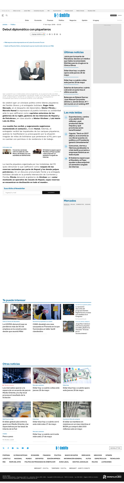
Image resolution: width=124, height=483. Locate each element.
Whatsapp (28, 448)
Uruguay (96, 20)
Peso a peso (8, 436)
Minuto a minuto (9, 385)
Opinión (84, 20)
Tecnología (115, 459)
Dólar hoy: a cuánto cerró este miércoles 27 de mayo (46, 435)
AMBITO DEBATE (79, 468)
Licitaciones (106, 462)
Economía (38, 20)
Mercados (86, 455)
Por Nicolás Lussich (8, 440)
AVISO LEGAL (64, 462)
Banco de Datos (71, 455)
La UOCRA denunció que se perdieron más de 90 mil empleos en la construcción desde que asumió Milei (15, 328)
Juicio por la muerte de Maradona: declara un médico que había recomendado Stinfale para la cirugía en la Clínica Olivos (77, 61)
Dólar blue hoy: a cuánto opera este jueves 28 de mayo (74, 72)
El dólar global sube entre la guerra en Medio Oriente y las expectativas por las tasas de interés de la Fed (15, 425)
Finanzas (50, 20)
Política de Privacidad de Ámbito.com (40, 462)
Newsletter (119, 20)
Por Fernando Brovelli (80, 319)
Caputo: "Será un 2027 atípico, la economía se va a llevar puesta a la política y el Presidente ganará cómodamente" (79, 138)
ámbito (5, 24)
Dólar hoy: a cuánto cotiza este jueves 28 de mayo (75, 81)
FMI (48, 10)
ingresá (120, 15)
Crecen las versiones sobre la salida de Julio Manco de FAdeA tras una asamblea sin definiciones (21, 152)
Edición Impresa (53, 459)
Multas (95, 462)
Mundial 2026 (91, 10)
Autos (88, 459)
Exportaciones (57, 10)
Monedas (67, 204)
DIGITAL (41, 468)
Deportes (39, 459)
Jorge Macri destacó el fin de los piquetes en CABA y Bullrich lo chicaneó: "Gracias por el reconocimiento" (82, 328)
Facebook (8, 448)
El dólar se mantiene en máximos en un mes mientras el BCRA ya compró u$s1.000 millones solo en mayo (76, 425)
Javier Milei (27, 10)
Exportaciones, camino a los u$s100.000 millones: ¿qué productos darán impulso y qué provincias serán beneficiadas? (79, 123)
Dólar (27, 20)
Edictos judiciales (80, 462)
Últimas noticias (20, 455)
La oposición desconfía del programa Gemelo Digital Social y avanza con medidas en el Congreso (83, 311)
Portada (6, 455)
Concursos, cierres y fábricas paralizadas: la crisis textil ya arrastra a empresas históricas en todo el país (79, 150)
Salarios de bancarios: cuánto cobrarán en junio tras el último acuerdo (77, 89)
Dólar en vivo (16, 10)
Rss (4, 462)
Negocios (73, 20)
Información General (73, 459)
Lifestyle (6, 459)
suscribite (113, 15)
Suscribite (51, 192)
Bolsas (73, 204)
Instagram (13, 448)
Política (61, 20)
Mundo (29, 459)
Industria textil (69, 10)
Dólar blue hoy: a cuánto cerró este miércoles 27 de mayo (46, 423)
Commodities (80, 204)
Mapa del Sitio (15, 462)
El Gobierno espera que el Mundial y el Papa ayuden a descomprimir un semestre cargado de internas (52, 153)
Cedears (87, 204)
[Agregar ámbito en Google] (38, 34)
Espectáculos (100, 459)
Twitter (3, 448)
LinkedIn (17, 448)
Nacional (18, 459)
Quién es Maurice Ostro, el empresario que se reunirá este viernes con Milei (29, 46)
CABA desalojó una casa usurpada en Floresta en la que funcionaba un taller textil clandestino (46, 328)
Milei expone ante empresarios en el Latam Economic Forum (24, 42)
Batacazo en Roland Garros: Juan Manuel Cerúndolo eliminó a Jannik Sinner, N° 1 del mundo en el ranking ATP (76, 100)
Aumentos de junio (39, 10)
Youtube (23, 448)
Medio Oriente (80, 10)
